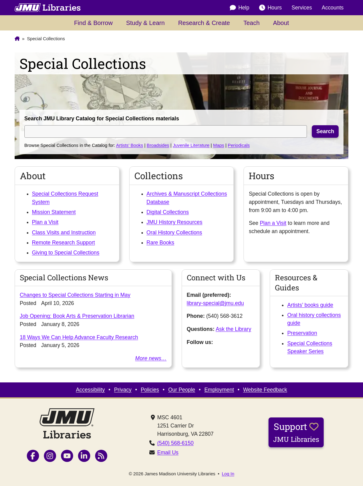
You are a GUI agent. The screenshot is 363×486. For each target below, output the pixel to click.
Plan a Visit (45, 222)
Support (296, 432)
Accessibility (90, 390)
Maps (218, 145)
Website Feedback (265, 390)
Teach (251, 23)
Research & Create (204, 23)
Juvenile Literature (191, 145)
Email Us (168, 452)
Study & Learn (145, 23)
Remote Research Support (63, 242)
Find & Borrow (93, 23)
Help (239, 8)
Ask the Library (233, 329)
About (281, 23)
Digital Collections (168, 212)
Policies (150, 390)
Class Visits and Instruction (64, 232)
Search (325, 131)
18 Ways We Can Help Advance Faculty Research (79, 337)
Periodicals (239, 145)
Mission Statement (54, 212)
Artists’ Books (129, 145)
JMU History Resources (174, 222)
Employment (219, 390)
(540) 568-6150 (175, 443)
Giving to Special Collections (65, 253)
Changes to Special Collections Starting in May (75, 295)
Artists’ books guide (310, 305)
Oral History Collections (174, 232)
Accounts (333, 8)
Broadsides (158, 145)
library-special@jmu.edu (215, 303)
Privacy (122, 390)
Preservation (302, 333)
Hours (270, 8)
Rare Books (160, 242)
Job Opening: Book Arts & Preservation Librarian (77, 316)
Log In (228, 474)
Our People (181, 390)
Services (302, 8)
